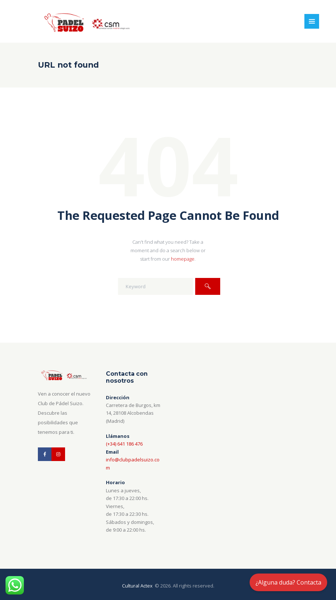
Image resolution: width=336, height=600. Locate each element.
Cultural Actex (138, 585)
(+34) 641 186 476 (124, 443)
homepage (182, 259)
